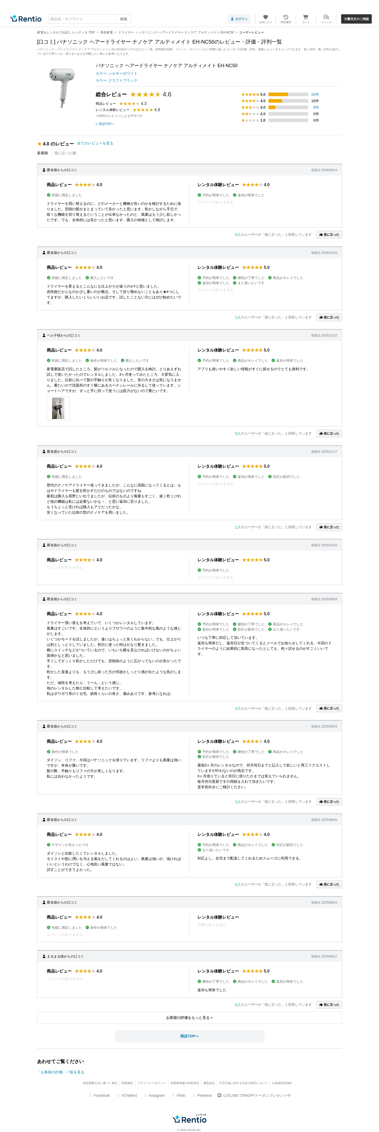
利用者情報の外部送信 (184, 1083)
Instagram (154, 1095)
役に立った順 (65, 153)
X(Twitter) (126, 1095)
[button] (58, 408)
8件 (316, 107)
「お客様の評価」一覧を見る (60, 1072)
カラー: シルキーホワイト (117, 73)
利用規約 (127, 1083)
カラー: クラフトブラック (117, 80)
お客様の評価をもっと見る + (189, 1018)
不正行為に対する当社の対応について (243, 1083)
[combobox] (89, 19)
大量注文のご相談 (356, 19)
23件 (315, 94)
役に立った (329, 234)
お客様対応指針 (282, 1083)
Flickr (178, 1095)
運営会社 (209, 1083)
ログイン (239, 19)
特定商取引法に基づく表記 (100, 1083)
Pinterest (202, 1095)
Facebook (99, 1095)
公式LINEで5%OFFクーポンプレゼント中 (254, 1095)
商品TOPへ (105, 124)
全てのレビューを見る (95, 143)
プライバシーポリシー (151, 1083)
